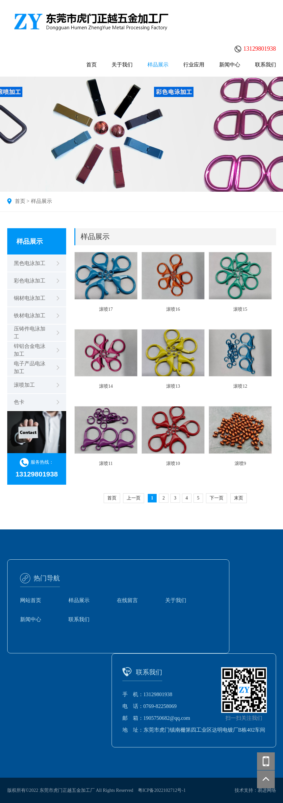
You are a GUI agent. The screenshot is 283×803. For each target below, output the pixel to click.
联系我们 (265, 64)
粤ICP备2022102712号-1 (162, 790)
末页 (238, 498)
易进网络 (267, 790)
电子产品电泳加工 (29, 367)
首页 (91, 64)
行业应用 (193, 64)
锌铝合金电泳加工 (29, 350)
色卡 (19, 402)
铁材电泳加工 (29, 315)
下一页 (216, 498)
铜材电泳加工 (29, 298)
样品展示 (157, 64)
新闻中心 (229, 64)
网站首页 (30, 600)
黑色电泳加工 (29, 263)
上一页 (134, 498)
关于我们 (122, 64)
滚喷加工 (24, 385)
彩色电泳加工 (29, 280)
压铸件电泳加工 (29, 332)
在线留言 (127, 600)
